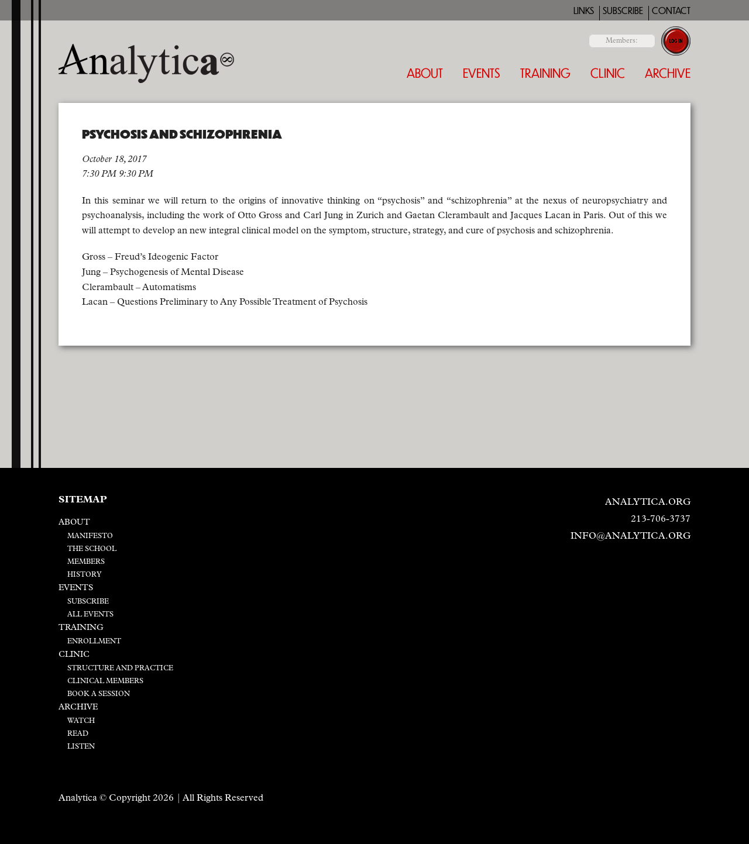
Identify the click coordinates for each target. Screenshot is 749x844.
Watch (81, 721)
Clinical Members (105, 681)
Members (86, 562)
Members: (622, 40)
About (425, 73)
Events (481, 73)
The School (91, 549)
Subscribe (623, 11)
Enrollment (94, 641)
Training (545, 73)
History (84, 574)
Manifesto (90, 536)
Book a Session (98, 694)
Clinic (607, 73)
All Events (90, 614)
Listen (81, 746)
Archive (667, 73)
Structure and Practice (120, 668)
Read (77, 734)
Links (583, 11)
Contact (671, 11)
